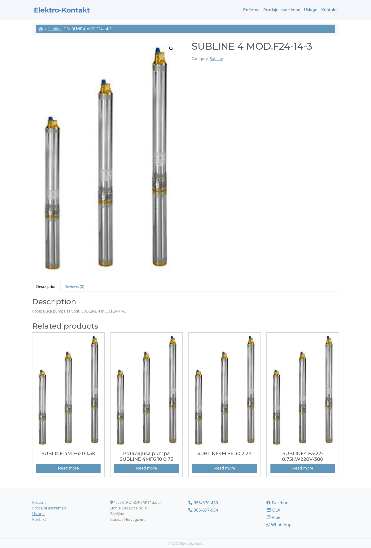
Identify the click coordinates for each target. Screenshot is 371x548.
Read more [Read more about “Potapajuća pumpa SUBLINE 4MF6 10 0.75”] (146, 468)
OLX (273, 510)
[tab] (46, 286)
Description (46, 286)
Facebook (278, 502)
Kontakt (329, 10)
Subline (55, 28)
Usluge (311, 10)
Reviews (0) (74, 286)
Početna (251, 10)
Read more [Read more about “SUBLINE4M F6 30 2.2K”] (224, 468)
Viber (274, 517)
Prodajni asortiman (281, 10)
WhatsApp (279, 524)
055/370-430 (203, 502)
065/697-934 (203, 510)
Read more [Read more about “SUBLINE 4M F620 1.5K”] (68, 468)
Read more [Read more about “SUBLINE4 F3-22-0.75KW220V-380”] (302, 468)
